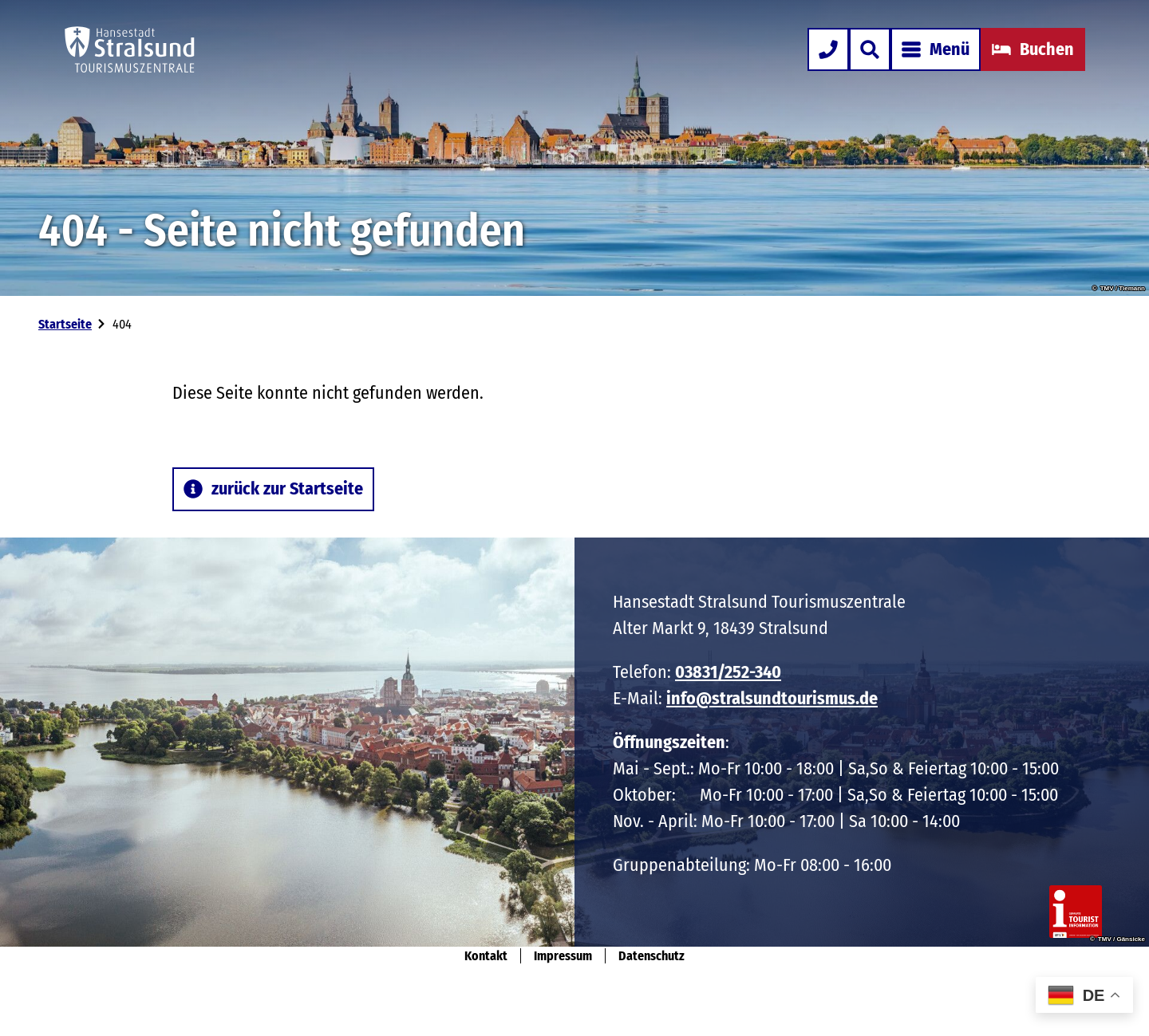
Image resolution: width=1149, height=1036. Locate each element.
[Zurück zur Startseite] (129, 49)
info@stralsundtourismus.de (772, 698)
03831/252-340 (728, 672)
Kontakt (485, 955)
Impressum (563, 955)
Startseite (65, 324)
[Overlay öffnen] (869, 49)
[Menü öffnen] (935, 49)
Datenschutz (651, 955)
